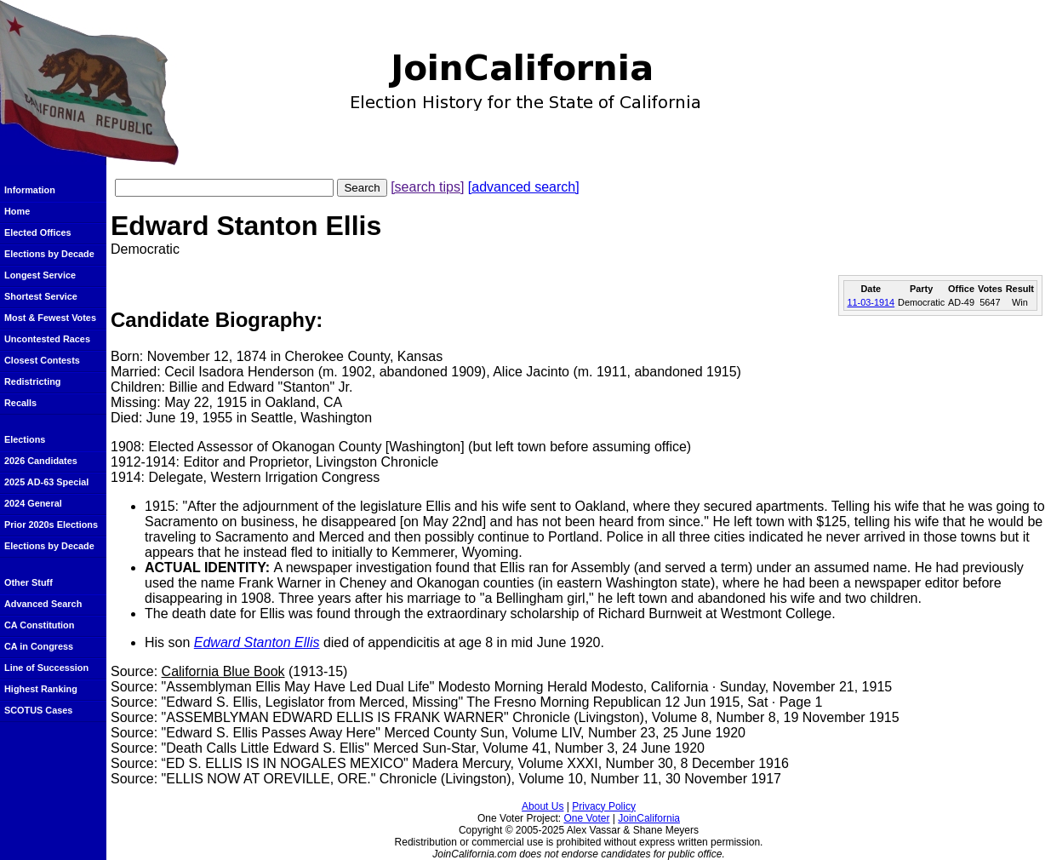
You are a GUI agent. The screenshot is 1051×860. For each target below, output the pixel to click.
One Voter (586, 818)
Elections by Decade (49, 254)
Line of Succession (46, 667)
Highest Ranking (40, 689)
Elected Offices (37, 232)
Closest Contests (42, 360)
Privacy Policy (604, 806)
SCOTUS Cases (38, 710)
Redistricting (32, 381)
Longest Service (40, 275)
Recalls (20, 403)
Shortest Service (40, 296)
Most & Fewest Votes (50, 317)
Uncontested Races (47, 339)
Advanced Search (43, 604)
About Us (542, 806)
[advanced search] (524, 187)
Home (17, 211)
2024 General (33, 503)
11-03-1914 (870, 302)
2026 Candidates (40, 461)
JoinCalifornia (649, 818)
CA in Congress (38, 646)
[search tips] (427, 187)
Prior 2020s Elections (51, 524)
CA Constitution (39, 625)
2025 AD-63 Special (46, 482)
